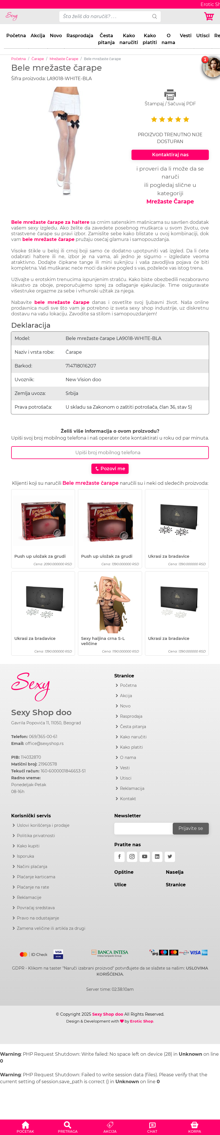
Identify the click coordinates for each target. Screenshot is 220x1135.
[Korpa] (209, 16)
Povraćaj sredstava (36, 908)
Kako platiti (150, 39)
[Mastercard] (34, 953)
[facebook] (119, 857)
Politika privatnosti (36, 836)
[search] (155, 16)
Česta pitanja (106, 39)
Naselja (175, 872)
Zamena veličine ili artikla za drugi (51, 928)
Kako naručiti (128, 39)
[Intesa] (110, 952)
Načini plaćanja (32, 867)
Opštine (123, 872)
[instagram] (132, 857)
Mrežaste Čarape (64, 59)
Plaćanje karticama (36, 877)
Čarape (38, 59)
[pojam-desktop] (104, 16)
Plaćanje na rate (33, 887)
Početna (16, 35)
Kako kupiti (28, 846)
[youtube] (145, 857)
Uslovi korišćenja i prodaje (43, 825)
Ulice (120, 884)
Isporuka (25, 856)
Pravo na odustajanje (38, 918)
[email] (147, 828)
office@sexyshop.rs (44, 743)
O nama (168, 39)
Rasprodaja (79, 35)
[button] (25, 1126)
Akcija (38, 35)
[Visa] (56, 953)
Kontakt (128, 799)
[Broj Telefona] (110, 452)
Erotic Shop (141, 1021)
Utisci (203, 35)
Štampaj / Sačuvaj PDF (170, 97)
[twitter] (170, 857)
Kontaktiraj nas (170, 154)
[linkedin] (157, 857)
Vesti (186, 35)
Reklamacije (29, 897)
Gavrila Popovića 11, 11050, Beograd (46, 722)
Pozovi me (110, 468)
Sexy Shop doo (41, 712)
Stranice (176, 884)
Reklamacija (132, 788)
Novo (56, 35)
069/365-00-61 (43, 736)
